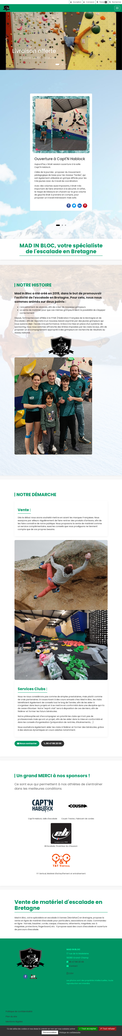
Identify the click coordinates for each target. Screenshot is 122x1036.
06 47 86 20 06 (52, 743)
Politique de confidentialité (19, 1011)
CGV (69, 973)
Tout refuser (107, 1028)
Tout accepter (87, 1028)
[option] (61, 152)
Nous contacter (27, 743)
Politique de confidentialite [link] (69, 1032)
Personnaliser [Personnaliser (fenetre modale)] (50, 1032)
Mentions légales (14, 1021)
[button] (6, 39)
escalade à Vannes (57, 917)
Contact (73, 965)
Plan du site (11, 1016)
